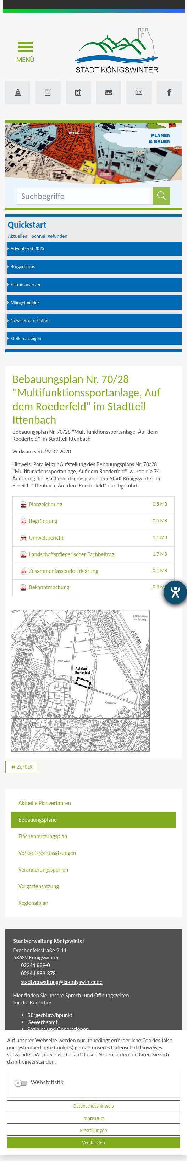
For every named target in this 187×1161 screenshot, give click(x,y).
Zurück (21, 768)
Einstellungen (93, 1130)
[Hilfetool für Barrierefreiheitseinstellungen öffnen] (175, 592)
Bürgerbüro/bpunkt (50, 1015)
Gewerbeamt (43, 1022)
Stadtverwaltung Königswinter (49, 940)
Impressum (93, 1118)
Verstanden (93, 1143)
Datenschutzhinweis (93, 1106)
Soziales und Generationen (58, 1029)
